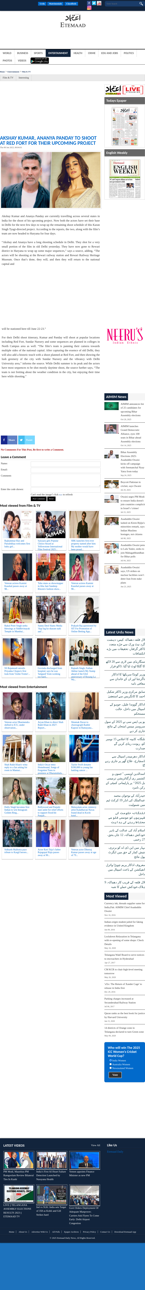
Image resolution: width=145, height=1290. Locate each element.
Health (78, 53)
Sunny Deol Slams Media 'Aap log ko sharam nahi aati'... (50, 628)
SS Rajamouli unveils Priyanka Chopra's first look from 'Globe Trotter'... (17, 671)
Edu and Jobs (109, 53)
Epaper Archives (71, 1232)
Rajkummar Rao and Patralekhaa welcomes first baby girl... (17, 544)
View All (95, 1145)
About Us (23, 1232)
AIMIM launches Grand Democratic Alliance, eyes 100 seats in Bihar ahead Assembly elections (131, 434)
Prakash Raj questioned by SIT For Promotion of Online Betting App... (83, 628)
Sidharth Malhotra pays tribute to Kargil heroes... (16, 851)
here (60, 495)
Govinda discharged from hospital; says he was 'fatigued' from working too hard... (50, 672)
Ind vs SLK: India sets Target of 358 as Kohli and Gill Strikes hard (51, 1211)
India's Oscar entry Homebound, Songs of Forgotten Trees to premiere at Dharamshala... (50, 768)
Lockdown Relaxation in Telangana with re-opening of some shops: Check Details (124, 940)
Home (2, 72)
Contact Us (105, 1232)
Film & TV (26, 72)
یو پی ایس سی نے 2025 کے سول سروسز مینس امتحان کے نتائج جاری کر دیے (125, 726)
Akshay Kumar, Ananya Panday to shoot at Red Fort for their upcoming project (48, 140)
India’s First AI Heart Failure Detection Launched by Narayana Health (51, 1175)
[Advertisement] (27, 21)
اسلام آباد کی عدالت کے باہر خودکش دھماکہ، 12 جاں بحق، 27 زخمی (126, 835)
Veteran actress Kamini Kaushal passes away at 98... (15, 586)
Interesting (24, 77)
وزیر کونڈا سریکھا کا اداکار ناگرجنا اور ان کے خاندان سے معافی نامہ (127, 679)
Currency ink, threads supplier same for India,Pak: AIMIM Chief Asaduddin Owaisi (124, 907)
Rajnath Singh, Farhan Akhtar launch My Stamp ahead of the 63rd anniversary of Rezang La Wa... (83, 672)
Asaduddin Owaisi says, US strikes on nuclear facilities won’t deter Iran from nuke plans (132, 575)
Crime (92, 53)
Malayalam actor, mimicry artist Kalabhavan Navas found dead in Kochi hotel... (83, 811)
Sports (38, 53)
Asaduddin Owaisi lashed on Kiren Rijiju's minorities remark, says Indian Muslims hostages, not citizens (133, 527)
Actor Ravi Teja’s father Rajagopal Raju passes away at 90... (49, 852)
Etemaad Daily (115, 1151)
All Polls (56, 1232)
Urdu (42, 3)
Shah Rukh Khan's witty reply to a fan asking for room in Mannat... (16, 767)
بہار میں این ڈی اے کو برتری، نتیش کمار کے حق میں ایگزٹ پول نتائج (126, 852)
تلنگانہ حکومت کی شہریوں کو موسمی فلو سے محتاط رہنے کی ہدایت (126, 817)
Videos (22, 60)
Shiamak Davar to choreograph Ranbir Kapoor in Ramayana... (82, 725)
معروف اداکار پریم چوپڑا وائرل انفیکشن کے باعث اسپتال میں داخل (125, 869)
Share (11, 440)
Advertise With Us (39, 1232)
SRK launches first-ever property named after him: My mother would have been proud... (83, 544)
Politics (129, 53)
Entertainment (58, 53)
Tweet (29, 440)
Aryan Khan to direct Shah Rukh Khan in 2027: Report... (50, 725)
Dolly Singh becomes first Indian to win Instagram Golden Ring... (16, 810)
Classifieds (71, 3)
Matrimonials (55, 3)
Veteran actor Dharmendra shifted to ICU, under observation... (17, 725)
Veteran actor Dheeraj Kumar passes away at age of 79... (83, 852)
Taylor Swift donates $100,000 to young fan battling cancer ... (82, 767)
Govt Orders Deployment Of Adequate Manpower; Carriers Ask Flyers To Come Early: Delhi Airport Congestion (84, 1216)
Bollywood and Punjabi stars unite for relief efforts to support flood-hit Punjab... (50, 811)
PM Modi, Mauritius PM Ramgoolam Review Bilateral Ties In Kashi (18, 1175)
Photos (7, 60)
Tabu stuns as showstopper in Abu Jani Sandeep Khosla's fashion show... (50, 586)
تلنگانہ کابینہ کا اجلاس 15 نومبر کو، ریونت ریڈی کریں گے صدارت (125, 743)
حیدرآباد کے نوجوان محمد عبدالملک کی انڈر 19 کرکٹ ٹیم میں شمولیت (125, 800)
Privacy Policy (89, 1232)
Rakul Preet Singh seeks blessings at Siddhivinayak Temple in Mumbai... (17, 628)
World (7, 53)
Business (22, 53)
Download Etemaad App (125, 1232)
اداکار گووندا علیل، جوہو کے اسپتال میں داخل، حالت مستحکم (127, 709)
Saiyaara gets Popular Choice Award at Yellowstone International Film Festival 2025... (50, 544)
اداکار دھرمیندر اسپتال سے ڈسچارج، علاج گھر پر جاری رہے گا (125, 761)
